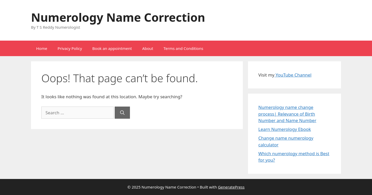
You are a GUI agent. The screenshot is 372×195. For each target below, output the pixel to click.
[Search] (122, 113)
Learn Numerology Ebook (284, 129)
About (147, 48)
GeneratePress (231, 187)
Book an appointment (112, 48)
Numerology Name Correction (118, 17)
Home (41, 48)
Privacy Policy (70, 48)
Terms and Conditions (183, 48)
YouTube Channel (292, 75)
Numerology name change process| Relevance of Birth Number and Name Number (287, 113)
